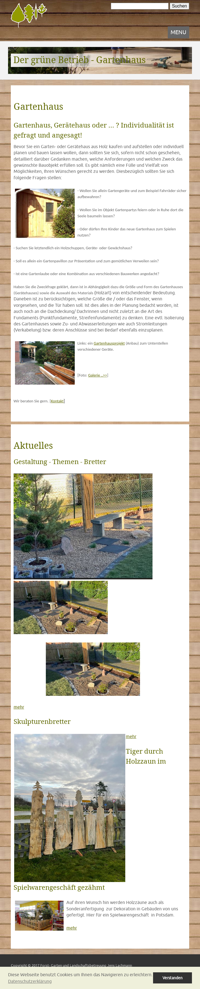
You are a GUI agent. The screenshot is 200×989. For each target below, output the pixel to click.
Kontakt (57, 400)
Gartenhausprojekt (109, 343)
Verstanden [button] (172, 977)
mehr (19, 706)
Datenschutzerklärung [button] (30, 981)
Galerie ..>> (97, 375)
